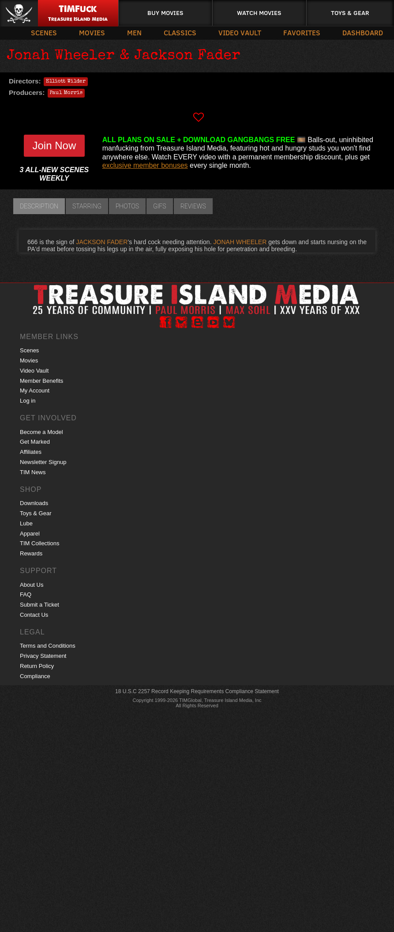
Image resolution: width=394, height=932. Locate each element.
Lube (26, 523)
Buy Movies (165, 12)
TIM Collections (40, 543)
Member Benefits (41, 380)
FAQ (25, 594)
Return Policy (37, 666)
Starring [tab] (86, 206)
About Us (31, 584)
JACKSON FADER (102, 241)
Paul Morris (66, 93)
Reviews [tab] (193, 206)
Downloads (34, 503)
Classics (180, 32)
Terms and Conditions (47, 645)
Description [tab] (39, 206)
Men (134, 32)
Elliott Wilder (66, 81)
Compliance (35, 676)
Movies (92, 32)
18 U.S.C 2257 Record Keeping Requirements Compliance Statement (197, 691)
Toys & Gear (350, 12)
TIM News (33, 472)
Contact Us (34, 614)
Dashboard (362, 32)
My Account (34, 390)
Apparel (30, 533)
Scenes (44, 32)
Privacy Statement (43, 656)
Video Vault (239, 32)
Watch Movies (259, 12)
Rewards (31, 553)
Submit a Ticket (39, 604)
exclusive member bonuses (145, 165)
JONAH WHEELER (240, 241)
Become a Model (41, 432)
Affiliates (30, 452)
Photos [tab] (127, 206)
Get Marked (35, 441)
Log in (27, 400)
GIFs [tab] (159, 206)
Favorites (301, 32)
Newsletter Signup (43, 462)
